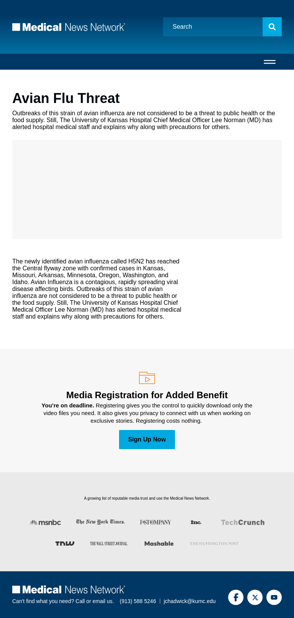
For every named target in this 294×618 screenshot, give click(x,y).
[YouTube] (274, 597)
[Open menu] (270, 62)
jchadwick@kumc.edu (190, 601)
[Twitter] (255, 597)
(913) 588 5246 (138, 601)
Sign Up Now (147, 439)
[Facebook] (235, 597)
